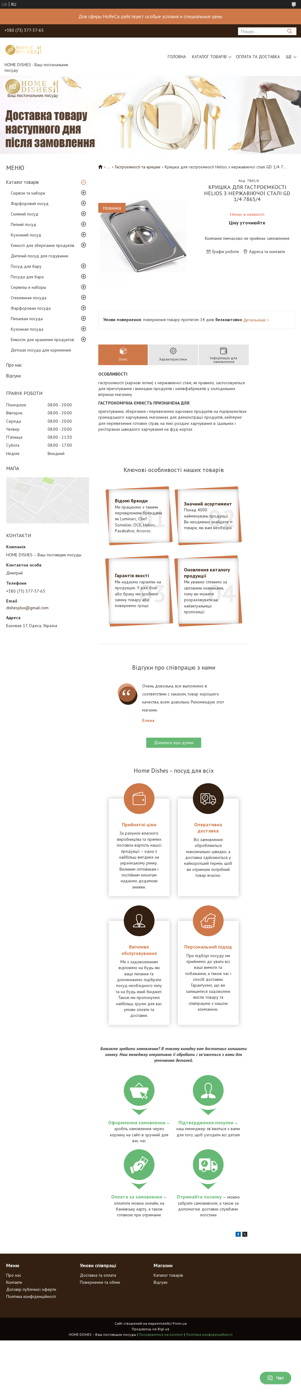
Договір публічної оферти (31, 1289)
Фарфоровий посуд (30, 203)
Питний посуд (23, 224)
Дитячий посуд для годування (39, 256)
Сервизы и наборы (28, 287)
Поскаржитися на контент (161, 1334)
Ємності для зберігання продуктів (42, 245)
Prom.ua (180, 1323)
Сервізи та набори (28, 193)
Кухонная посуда (27, 329)
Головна (177, 56)
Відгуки (13, 376)
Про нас (14, 365)
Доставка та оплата (98, 1275)
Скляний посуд (24, 214)
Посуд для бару (26, 266)
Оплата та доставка (258, 56)
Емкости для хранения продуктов (42, 339)
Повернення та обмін (100, 1282)
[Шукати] (289, 31)
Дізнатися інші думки (174, 742)
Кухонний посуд (26, 235)
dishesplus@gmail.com (27, 607)
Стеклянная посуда (28, 297)
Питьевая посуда (27, 318)
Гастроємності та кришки (137, 167)
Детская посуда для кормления (41, 350)
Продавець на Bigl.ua (150, 1329)
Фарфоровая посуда (31, 308)
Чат (275, 1378)
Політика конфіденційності (31, 1296)
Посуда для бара (27, 277)
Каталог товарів (209, 56)
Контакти (14, 1282)
